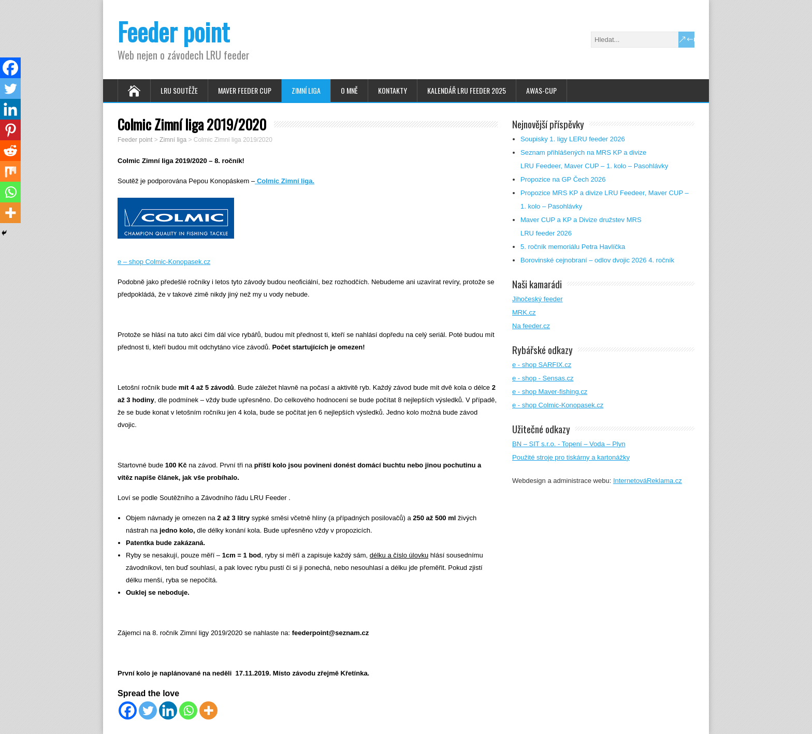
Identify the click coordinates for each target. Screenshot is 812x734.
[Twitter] (148, 710)
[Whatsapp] (188, 710)
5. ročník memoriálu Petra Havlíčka (572, 247)
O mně (349, 90)
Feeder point (173, 31)
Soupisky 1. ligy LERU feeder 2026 (572, 139)
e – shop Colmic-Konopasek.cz (164, 262)
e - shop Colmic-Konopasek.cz (557, 405)
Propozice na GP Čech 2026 (563, 179)
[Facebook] (128, 710)
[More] (208, 710)
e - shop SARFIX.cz (541, 365)
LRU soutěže (179, 90)
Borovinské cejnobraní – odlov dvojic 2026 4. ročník (597, 260)
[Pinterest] (10, 130)
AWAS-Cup (541, 90)
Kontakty (392, 90)
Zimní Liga (306, 90)
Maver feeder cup (244, 90)
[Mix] (10, 171)
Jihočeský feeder (537, 299)
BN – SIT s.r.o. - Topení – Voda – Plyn (568, 444)
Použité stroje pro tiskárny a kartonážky (571, 457)
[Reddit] (10, 150)
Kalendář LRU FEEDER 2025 (466, 90)
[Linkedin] (168, 710)
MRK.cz (524, 312)
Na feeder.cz (531, 326)
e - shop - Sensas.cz (543, 378)
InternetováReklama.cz (647, 481)
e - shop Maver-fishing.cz (549, 391)
